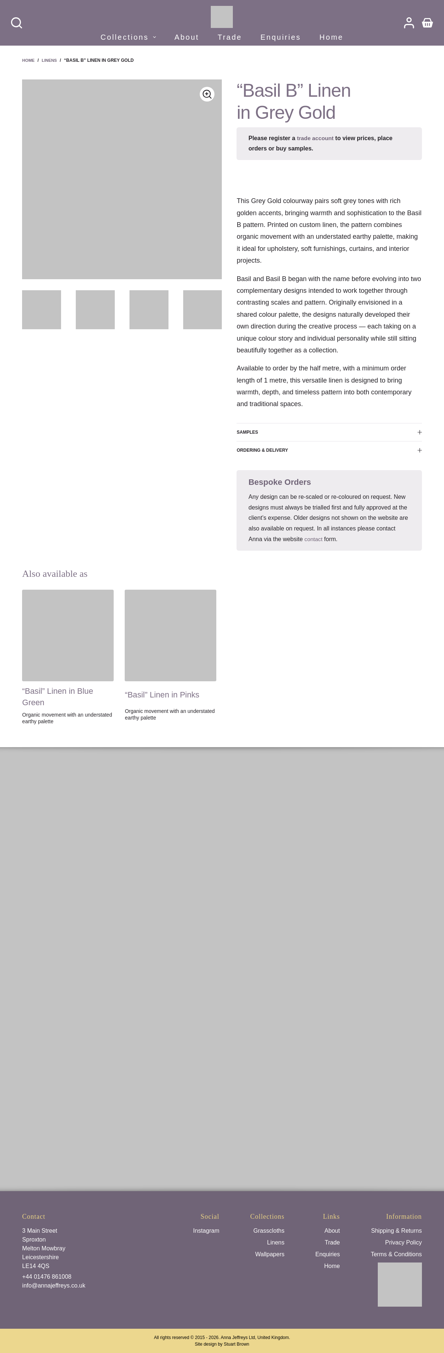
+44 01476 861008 (46, 1277)
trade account (316, 138)
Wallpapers (269, 1254)
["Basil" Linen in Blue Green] (68, 635)
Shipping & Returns (396, 1231)
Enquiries (280, 37)
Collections (129, 37)
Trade (229, 37)
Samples (329, 432)
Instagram (206, 1231)
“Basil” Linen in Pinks (166, 694)
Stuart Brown (236, 1344)
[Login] (409, 22)
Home (331, 37)
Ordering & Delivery (329, 450)
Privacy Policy (403, 1242)
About (186, 37)
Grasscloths (268, 1231)
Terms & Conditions (396, 1254)
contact (314, 539)
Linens (275, 1242)
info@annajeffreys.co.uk (53, 1285)
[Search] (16, 22)
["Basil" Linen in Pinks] (170, 635)
